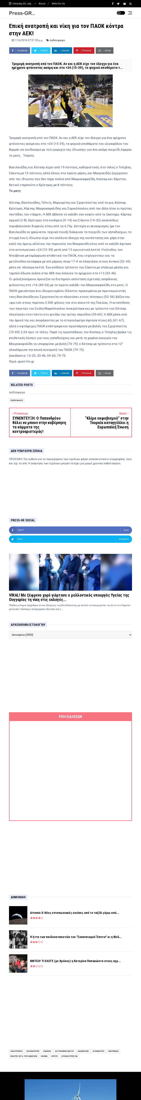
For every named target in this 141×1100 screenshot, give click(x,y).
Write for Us (58, 3)
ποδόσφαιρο (57, 40)
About (42, 3)
